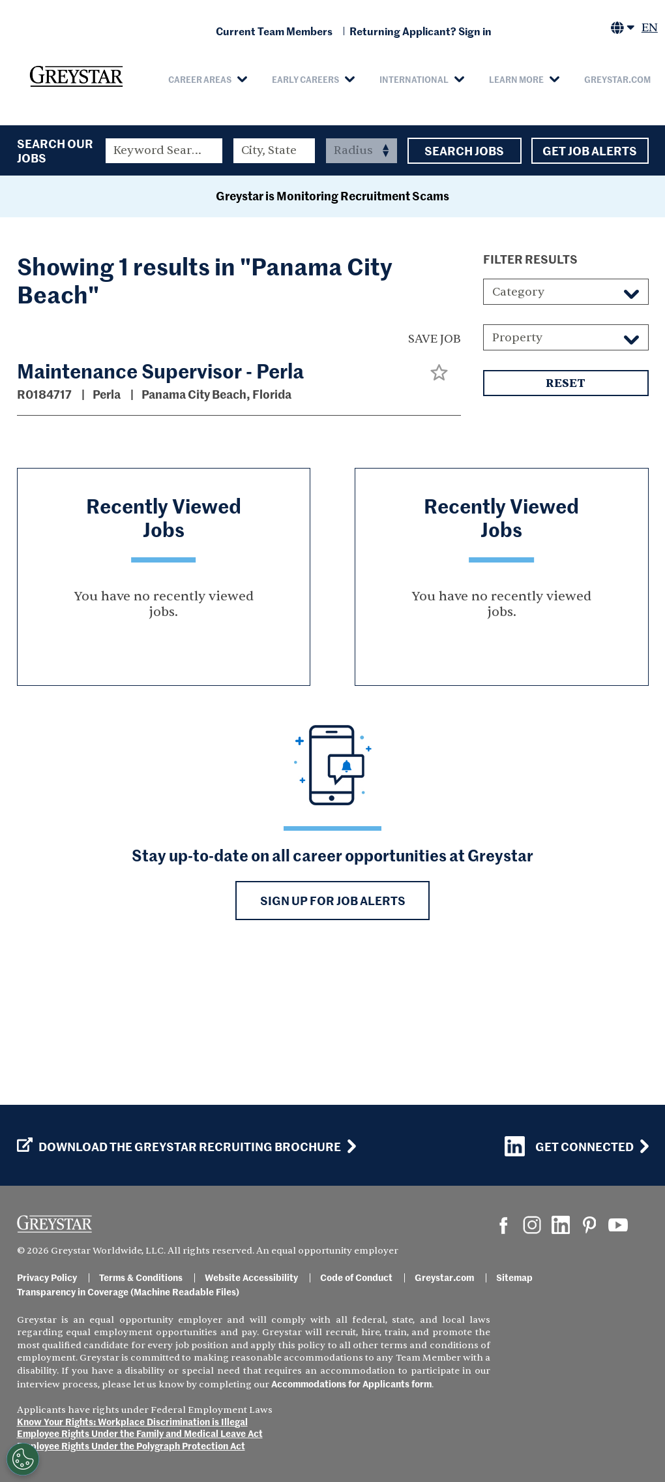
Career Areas (199, 78)
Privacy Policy (47, 1277)
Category (518, 429)
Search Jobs (464, 151)
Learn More (516, 78)
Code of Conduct (356, 1277)
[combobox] (274, 151)
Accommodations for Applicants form (351, 1383)
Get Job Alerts (590, 151)
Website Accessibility (251, 1277)
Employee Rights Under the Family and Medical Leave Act (140, 1433)
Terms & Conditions (141, 1277)
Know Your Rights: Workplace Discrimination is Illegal (132, 1421)
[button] (439, 509)
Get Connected (569, 1146)
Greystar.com (617, 78)
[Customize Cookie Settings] (23, 1459)
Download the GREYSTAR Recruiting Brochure (179, 1146)
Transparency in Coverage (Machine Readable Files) (128, 1291)
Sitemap (514, 1277)
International (414, 78)
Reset (566, 521)
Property (517, 474)
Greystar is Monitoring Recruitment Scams (332, 332)
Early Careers (305, 78)
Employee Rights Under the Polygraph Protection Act (131, 1445)
